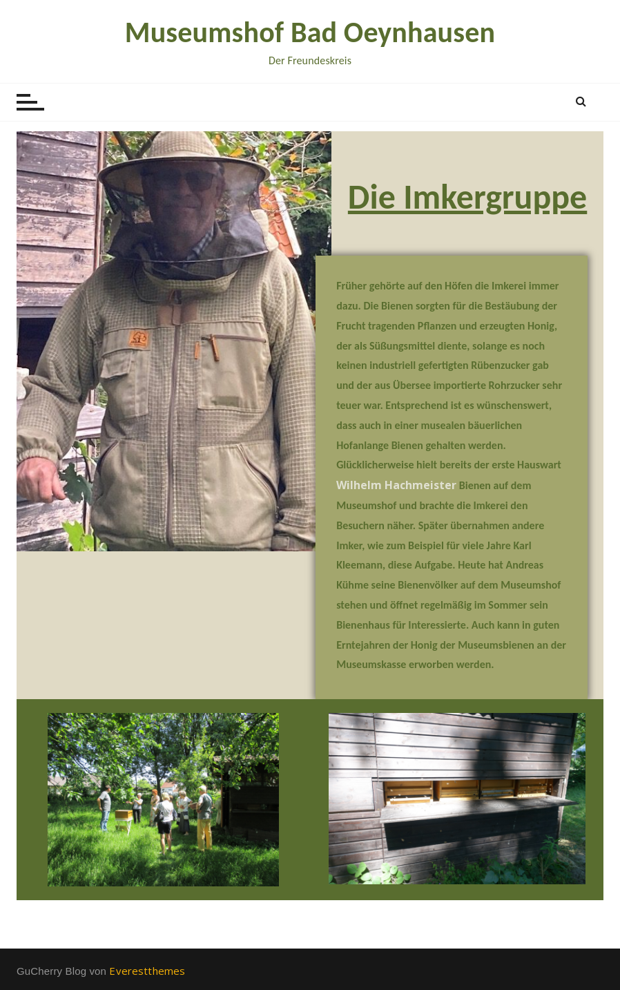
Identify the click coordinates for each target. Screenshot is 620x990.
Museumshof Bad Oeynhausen (310, 32)
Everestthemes (147, 971)
